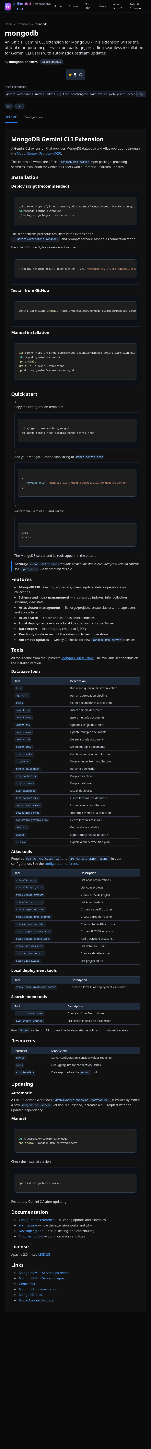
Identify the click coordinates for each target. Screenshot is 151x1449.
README (11, 117)
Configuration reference (36, 1220)
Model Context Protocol (36, 1300)
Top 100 (88, 6)
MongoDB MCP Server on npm (41, 1278)
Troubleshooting (31, 1236)
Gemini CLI (27, 1284)
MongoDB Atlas (30, 1295)
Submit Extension (136, 6)
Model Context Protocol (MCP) (39, 153)
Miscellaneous (51, 62)
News (102, 6)
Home (58, 6)
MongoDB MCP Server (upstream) (44, 1273)
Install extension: (16, 87)
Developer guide (31, 1231)
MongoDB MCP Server (77, 658)
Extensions (24, 24)
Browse (73, 6)
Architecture (28, 1225)
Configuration (34, 117)
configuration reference (62, 863)
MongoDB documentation (38, 1289)
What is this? (117, 6)
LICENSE (44, 1254)
